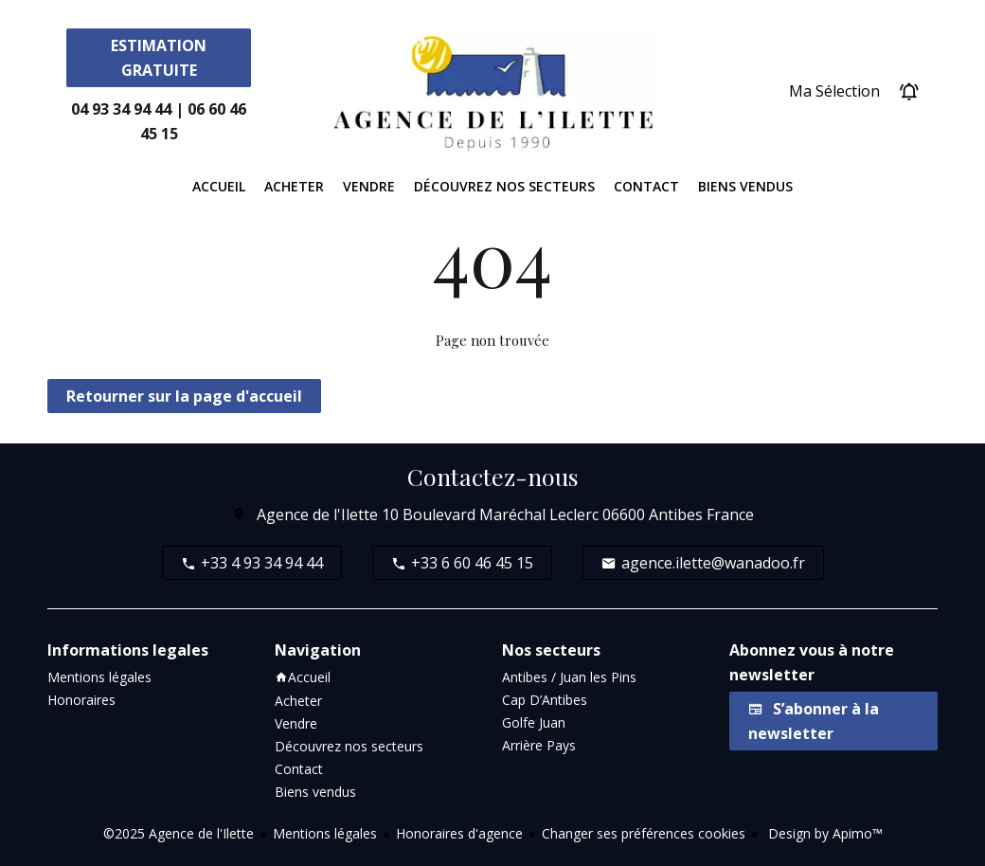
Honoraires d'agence (459, 833)
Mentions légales (325, 833)
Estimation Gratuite (158, 58)
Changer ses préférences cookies (643, 833)
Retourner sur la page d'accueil (184, 396)
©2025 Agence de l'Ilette (178, 833)
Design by (823, 833)
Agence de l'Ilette (317, 514)
